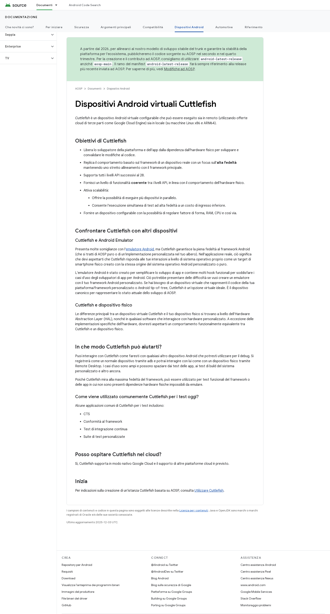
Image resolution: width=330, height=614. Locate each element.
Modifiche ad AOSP (179, 69)
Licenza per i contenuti (193, 510)
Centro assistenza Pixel (256, 571)
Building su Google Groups (169, 598)
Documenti (94, 88)
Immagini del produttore (78, 592)
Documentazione (21, 17)
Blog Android (160, 578)
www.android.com (253, 585)
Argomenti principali (116, 27)
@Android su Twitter (164, 565)
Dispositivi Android (118, 88)
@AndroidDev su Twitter (167, 571)
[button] (25, 34)
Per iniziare (54, 27)
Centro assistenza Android (258, 565)
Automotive (224, 27)
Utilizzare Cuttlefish (209, 491)
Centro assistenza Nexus (257, 578)
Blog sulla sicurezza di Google (171, 585)
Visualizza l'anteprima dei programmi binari (91, 585)
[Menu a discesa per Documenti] (58, 5)
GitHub (66, 605)
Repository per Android (77, 565)
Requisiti (67, 571)
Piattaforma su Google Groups (171, 592)
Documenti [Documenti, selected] (44, 5)
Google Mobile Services (256, 592)
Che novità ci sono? (19, 27)
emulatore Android (140, 249)
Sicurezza (81, 27)
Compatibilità (153, 27)
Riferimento (254, 27)
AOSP (78, 88)
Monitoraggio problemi (256, 605)
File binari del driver (74, 598)
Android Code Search (85, 5)
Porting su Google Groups (168, 605)
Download (68, 578)
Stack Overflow (251, 598)
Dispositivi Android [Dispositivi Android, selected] (189, 27)
